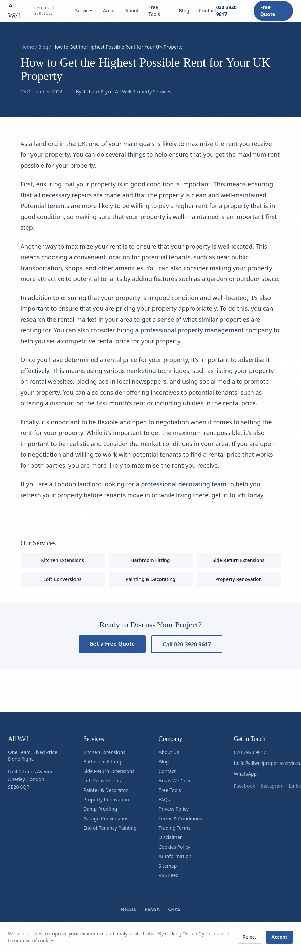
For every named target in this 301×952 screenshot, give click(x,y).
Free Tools (154, 10)
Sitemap (168, 865)
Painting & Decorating (150, 579)
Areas (109, 10)
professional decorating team (184, 484)
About (132, 10)
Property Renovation (238, 579)
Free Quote (267, 10)
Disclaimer (170, 837)
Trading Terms (175, 828)
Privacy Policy (174, 809)
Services (84, 10)
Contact (207, 10)
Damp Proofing (100, 809)
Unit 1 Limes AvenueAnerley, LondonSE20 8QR (30, 779)
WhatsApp (245, 774)
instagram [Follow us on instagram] (272, 786)
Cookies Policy (174, 847)
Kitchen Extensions (62, 560)
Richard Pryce (98, 91)
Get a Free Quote (112, 643)
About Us (169, 752)
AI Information (175, 856)
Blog (184, 10)
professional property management (192, 330)
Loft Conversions (62, 579)
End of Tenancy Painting (110, 828)
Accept (279, 937)
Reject (249, 937)
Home (27, 47)
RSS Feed (169, 875)
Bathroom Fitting (150, 560)
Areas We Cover (176, 780)
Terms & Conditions (180, 818)
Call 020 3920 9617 (187, 644)
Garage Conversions (105, 818)
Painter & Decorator (105, 790)
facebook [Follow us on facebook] (244, 786)
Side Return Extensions (239, 560)
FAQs (164, 799)
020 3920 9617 (226, 10)
